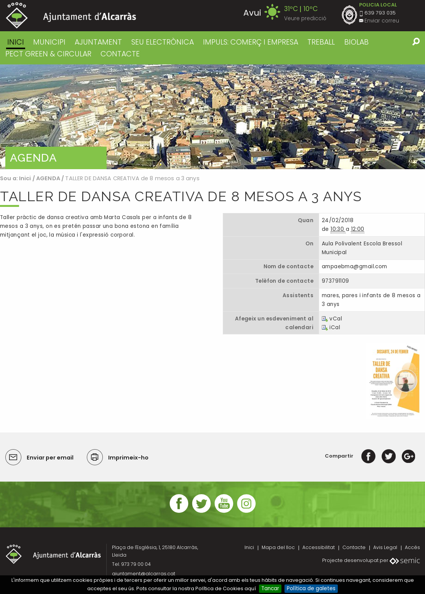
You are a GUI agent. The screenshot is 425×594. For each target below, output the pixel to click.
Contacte (354, 547)
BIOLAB (356, 42)
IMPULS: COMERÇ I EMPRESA (250, 42)
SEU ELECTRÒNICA (162, 42)
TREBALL (321, 42)
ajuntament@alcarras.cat (143, 573)
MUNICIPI (49, 42)
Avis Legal (385, 547)
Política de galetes (311, 588)
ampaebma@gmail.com (354, 266)
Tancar (270, 588)
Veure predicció (305, 18)
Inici (15, 42)
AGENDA (48, 178)
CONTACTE (120, 54)
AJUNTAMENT (98, 42)
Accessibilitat (318, 547)
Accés (412, 547)
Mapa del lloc (278, 547)
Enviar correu (381, 20)
